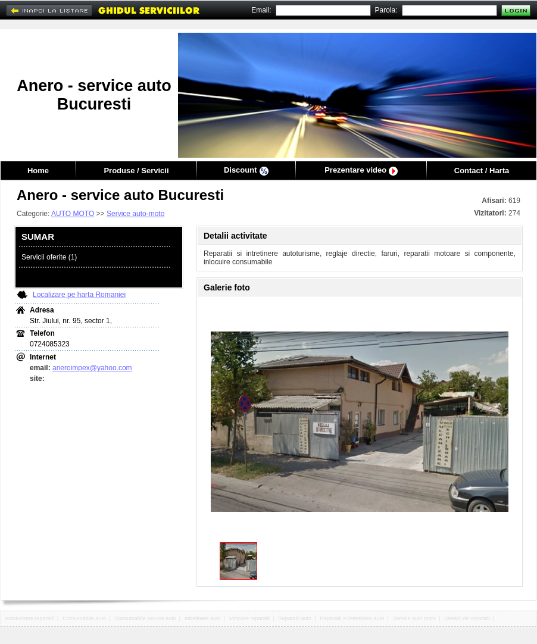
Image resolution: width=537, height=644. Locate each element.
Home (38, 170)
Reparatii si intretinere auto (352, 618)
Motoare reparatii (249, 618)
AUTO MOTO (72, 214)
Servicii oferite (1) (49, 257)
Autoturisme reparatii (29, 618)
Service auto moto (414, 618)
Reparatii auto (294, 618)
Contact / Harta (481, 170)
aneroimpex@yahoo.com (92, 368)
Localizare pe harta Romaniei (79, 294)
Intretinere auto (203, 618)
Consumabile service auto (145, 618)
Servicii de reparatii (467, 618)
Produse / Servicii (136, 170)
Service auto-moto (135, 214)
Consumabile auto (84, 618)
